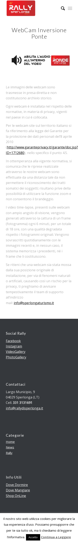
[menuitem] (61, 8)
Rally (9, 453)
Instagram (14, 346)
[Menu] (70, 8)
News (10, 447)
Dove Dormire (17, 485)
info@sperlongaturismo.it (34, 303)
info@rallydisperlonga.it (24, 408)
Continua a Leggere (56, 537)
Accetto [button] (33, 537)
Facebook (13, 341)
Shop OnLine (16, 495)
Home (10, 442)
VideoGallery (15, 351)
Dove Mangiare (18, 490)
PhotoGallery (16, 357)
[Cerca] (61, 8)
